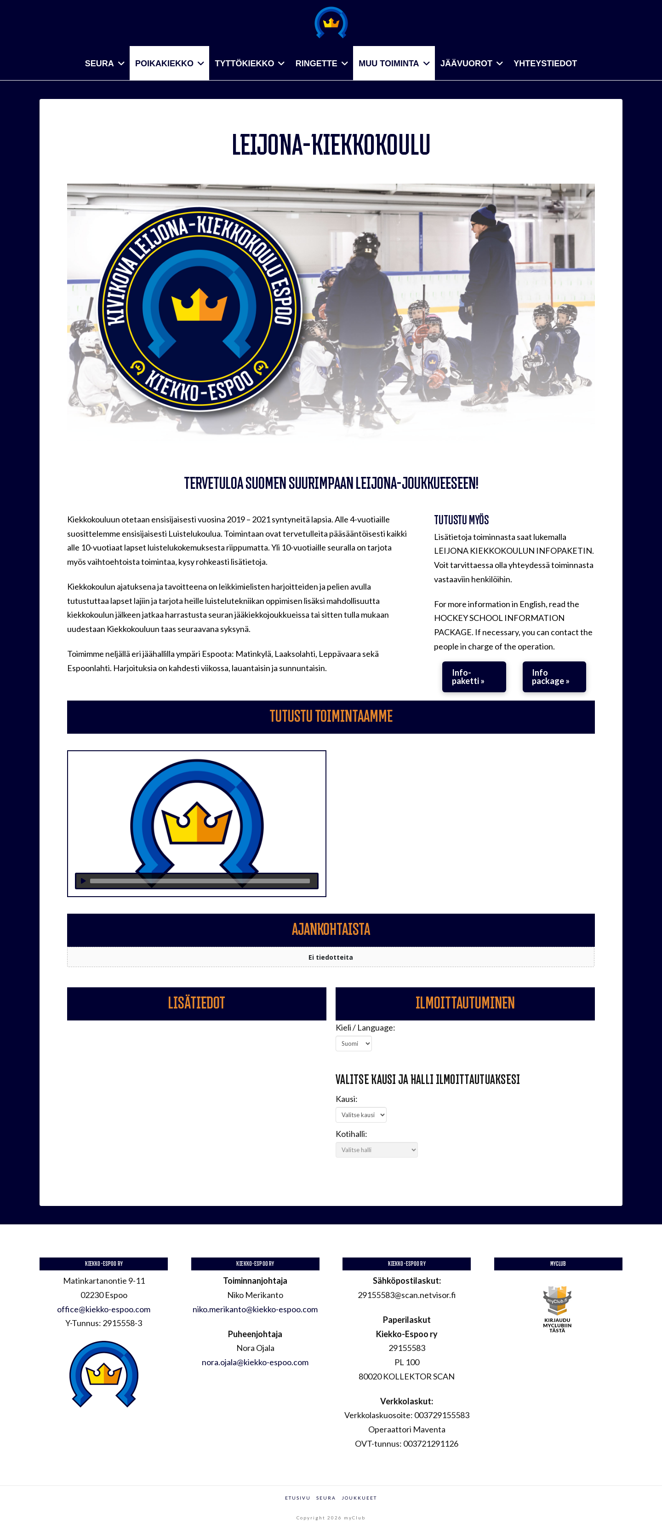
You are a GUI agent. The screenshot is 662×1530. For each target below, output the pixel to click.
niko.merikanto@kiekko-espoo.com (255, 1309)
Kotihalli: (351, 1134)
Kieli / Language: (365, 1027)
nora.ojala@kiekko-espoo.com (255, 1362)
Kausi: (347, 1099)
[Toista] (83, 881)
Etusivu (298, 1498)
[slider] (200, 881)
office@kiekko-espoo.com (103, 1309)
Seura (326, 1498)
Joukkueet (359, 1498)
